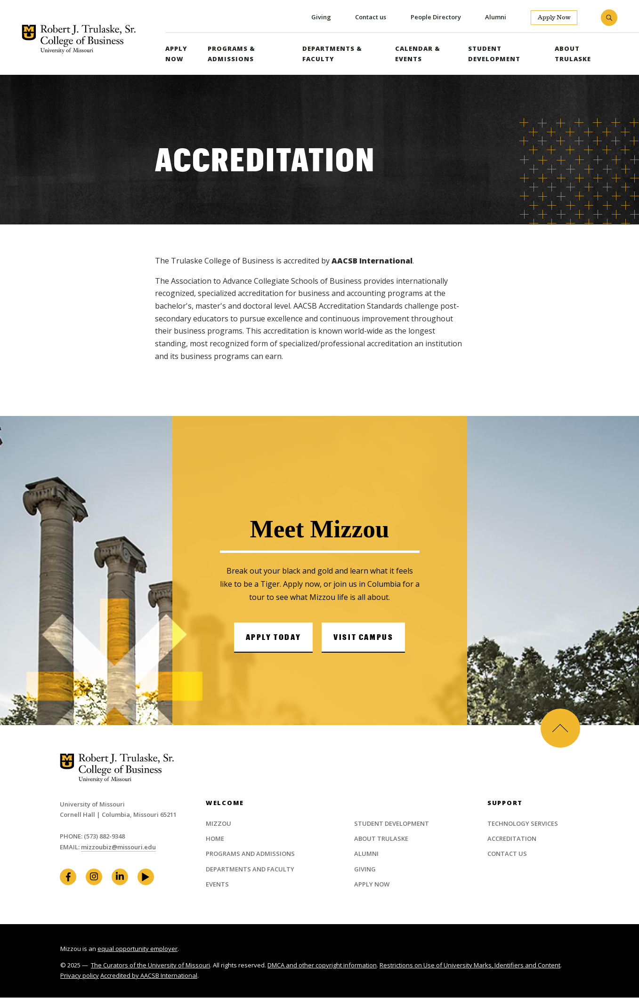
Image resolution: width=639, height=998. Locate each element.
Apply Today (273, 636)
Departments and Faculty (250, 869)
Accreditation (511, 839)
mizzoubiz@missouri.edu (118, 847)
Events (217, 884)
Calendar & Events (417, 53)
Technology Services (522, 823)
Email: (70, 847)
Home (215, 839)
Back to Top (560, 728)
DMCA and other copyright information (322, 965)
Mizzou (218, 823)
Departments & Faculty (332, 53)
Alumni (495, 17)
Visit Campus (363, 636)
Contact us (370, 17)
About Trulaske (573, 53)
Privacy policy (79, 976)
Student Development (494, 53)
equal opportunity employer (137, 949)
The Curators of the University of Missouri (150, 965)
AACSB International (372, 260)
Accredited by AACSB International (148, 976)
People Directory (435, 17)
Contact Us (507, 854)
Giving (320, 17)
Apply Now (554, 17)
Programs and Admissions (250, 854)
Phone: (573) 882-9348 (92, 836)
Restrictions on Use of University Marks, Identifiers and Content (470, 965)
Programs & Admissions (231, 53)
